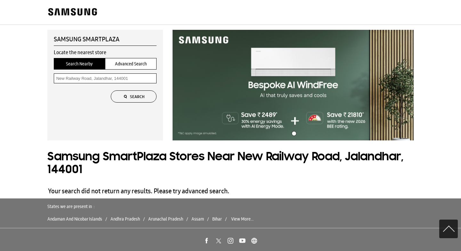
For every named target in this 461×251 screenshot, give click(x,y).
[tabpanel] (293, 85)
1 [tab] (293, 132)
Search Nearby (79, 64)
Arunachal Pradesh (165, 219)
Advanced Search (131, 64)
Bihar (217, 219)
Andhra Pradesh (125, 219)
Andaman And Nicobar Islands (74, 219)
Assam (197, 219)
